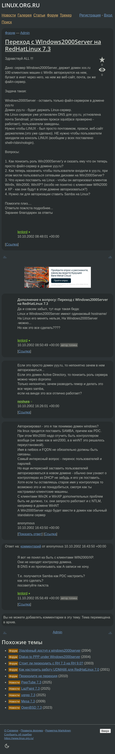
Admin (25, 33)
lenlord (22, 232)
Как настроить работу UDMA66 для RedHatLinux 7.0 (59, 669)
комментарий (31, 546)
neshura (23, 401)
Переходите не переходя (38, 676)
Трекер (66, 15)
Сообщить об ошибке (18, 734)
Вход (108, 15)
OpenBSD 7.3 (31, 707)
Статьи (39, 15)
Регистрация (90, 15)
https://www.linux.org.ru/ (18, 738)
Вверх (105, 730)
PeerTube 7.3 (31, 682)
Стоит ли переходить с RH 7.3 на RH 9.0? (51, 663)
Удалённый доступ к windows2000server (49, 650)
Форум (52, 15)
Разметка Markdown (58, 730)
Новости (9, 15)
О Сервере (11, 730)
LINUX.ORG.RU (21, 5)
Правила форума (32, 730)
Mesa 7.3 (28, 701)
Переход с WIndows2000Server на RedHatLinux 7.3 (53, 45)
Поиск (7, 22)
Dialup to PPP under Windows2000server (49, 657)
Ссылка (12, 244)
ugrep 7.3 (28, 695)
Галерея (25, 15)
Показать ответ (30, 534)
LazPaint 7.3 (30, 688)
